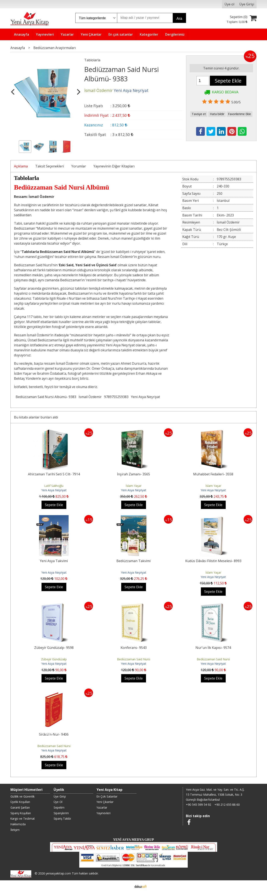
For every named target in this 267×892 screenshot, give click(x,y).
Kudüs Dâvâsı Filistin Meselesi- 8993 (213, 561)
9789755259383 (116, 396)
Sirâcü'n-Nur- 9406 (54, 734)
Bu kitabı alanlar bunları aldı (36, 417)
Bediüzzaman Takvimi (133, 561)
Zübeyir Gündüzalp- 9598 (54, 647)
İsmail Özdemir (90, 396)
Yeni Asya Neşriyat (145, 396)
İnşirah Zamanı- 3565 (133, 474)
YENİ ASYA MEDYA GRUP (133, 839)
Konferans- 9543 (134, 647)
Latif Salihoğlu (53, 486)
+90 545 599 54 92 (198, 805)
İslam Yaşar (133, 486)
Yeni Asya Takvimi (54, 561)
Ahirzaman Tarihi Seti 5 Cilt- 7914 (54, 474)
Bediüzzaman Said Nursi (133, 659)
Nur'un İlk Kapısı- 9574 (213, 647)
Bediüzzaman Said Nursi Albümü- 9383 (46, 396)
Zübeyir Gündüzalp (54, 659)
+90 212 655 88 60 (227, 805)
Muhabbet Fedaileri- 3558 (213, 474)
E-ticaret (127, 886)
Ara (179, 18)
